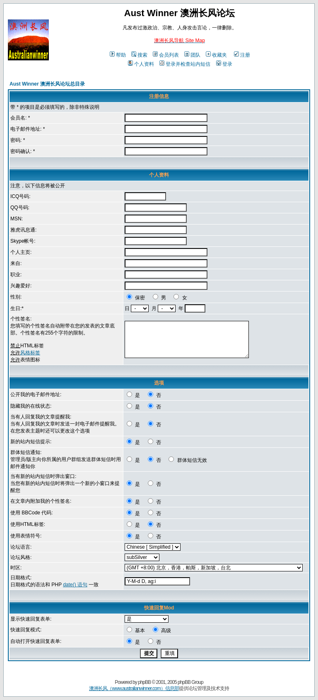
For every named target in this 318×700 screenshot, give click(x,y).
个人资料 (141, 64)
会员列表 (166, 55)
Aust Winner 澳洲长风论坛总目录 (47, 84)
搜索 (139, 55)
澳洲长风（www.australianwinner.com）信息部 (133, 688)
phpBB (144, 682)
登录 (224, 64)
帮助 (118, 55)
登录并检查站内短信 (184, 64)
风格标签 (30, 353)
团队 (192, 55)
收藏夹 (216, 55)
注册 (242, 55)
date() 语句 (75, 585)
